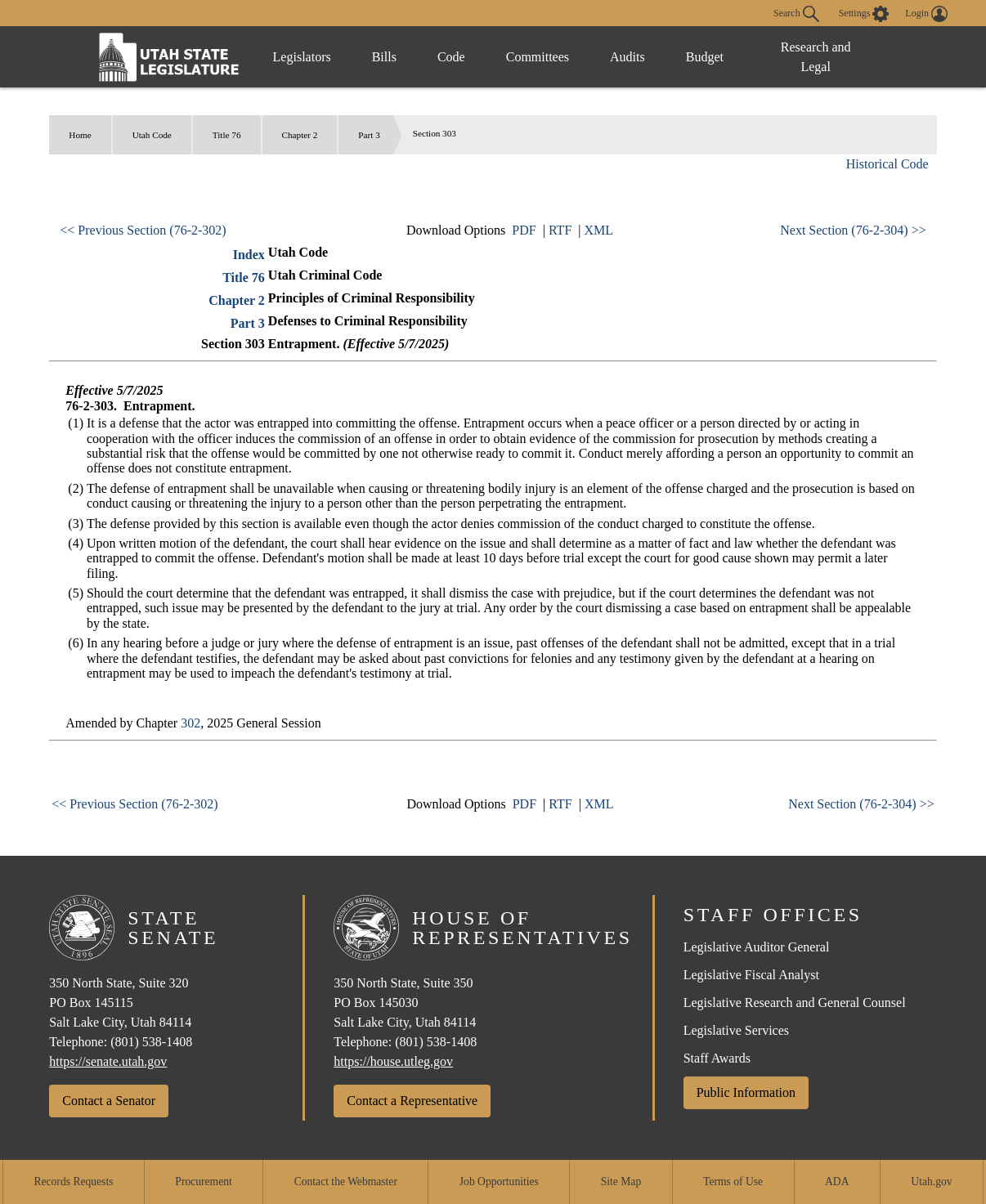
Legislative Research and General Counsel (794, 1002)
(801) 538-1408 (151, 1042)
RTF (560, 230)
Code (451, 57)
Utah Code (152, 135)
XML (598, 230)
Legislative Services (736, 1030)
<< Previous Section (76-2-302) (143, 230)
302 (190, 723)
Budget (705, 57)
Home (80, 135)
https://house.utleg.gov (393, 1061)
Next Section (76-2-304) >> (852, 230)
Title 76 (227, 135)
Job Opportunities (499, 1181)
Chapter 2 (300, 135)
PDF (524, 230)
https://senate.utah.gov (108, 1061)
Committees (537, 57)
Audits (627, 57)
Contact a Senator (108, 1101)
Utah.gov (931, 1181)
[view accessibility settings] (864, 14)
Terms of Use (733, 1181)
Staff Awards (717, 1058)
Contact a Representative (412, 1101)
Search (796, 14)
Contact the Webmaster (345, 1181)
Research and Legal (816, 57)
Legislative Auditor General (756, 947)
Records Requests (73, 1181)
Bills (384, 57)
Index (249, 255)
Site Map (621, 1181)
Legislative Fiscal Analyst (751, 975)
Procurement (203, 1181)
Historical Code (887, 164)
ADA (837, 1181)
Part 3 (368, 135)
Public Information (746, 1092)
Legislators (302, 57)
